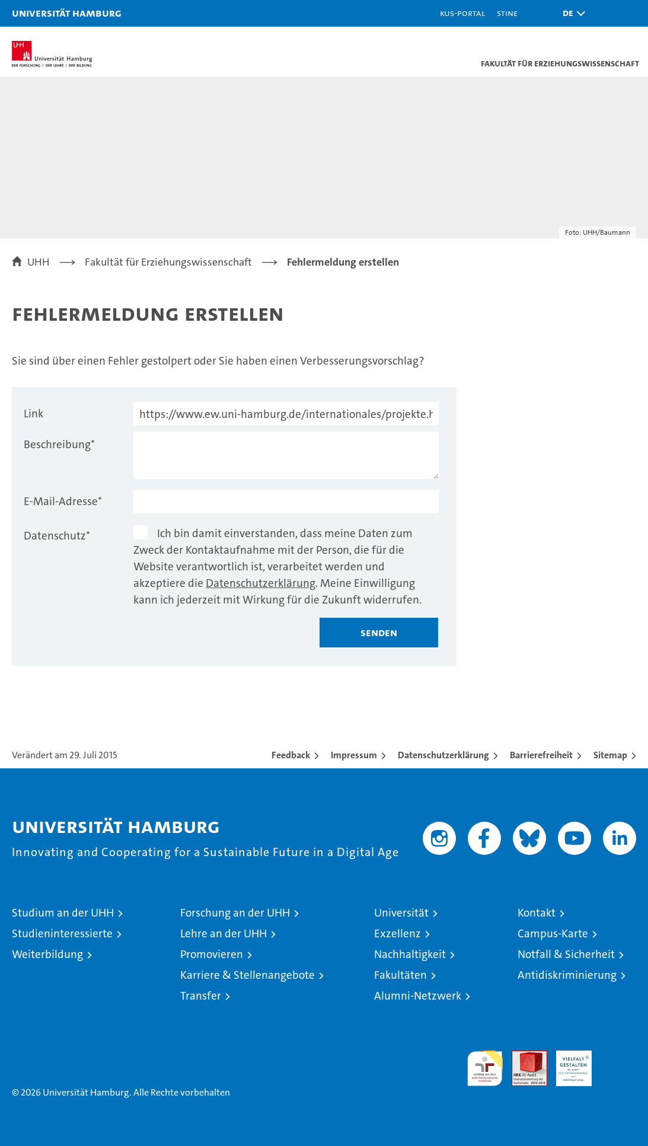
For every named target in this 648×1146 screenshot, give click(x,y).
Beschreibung (59, 444)
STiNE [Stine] (507, 13)
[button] (571, 13)
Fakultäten (400, 975)
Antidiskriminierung (567, 975)
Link (33, 413)
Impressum (354, 755)
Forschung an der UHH (235, 912)
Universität (401, 912)
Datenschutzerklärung (260, 583)
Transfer (200, 995)
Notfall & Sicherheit (566, 954)
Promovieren (211, 954)
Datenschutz (57, 535)
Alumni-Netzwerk (417, 995)
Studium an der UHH (63, 912)
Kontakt (537, 912)
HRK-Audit (567, 1063)
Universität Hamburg (67, 12)
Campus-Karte (553, 933)
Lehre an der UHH (223, 933)
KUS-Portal (462, 13)
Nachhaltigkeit (410, 954)
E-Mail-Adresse (63, 501)
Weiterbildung (47, 954)
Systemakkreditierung (618, 1057)
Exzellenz (397, 933)
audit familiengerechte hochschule (485, 1068)
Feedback (291, 755)
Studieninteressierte (62, 933)
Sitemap (610, 755)
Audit (523, 1057)
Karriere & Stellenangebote (247, 975)
